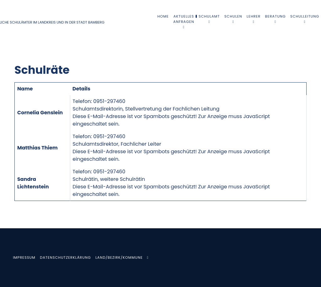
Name (25, 88)
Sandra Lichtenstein (33, 183)
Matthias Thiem (37, 147)
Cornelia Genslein (40, 112)
